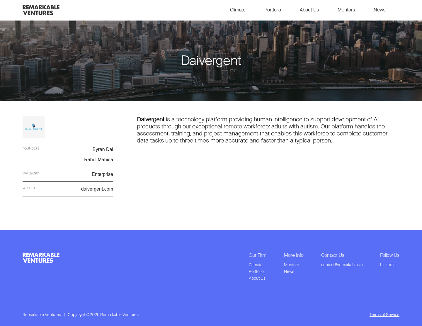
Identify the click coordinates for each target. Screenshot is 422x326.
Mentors (346, 10)
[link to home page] (41, 10)
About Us (309, 10)
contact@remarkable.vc (342, 264)
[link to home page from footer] (41, 257)
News (379, 10)
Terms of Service (384, 314)
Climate (238, 10)
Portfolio (272, 10)
